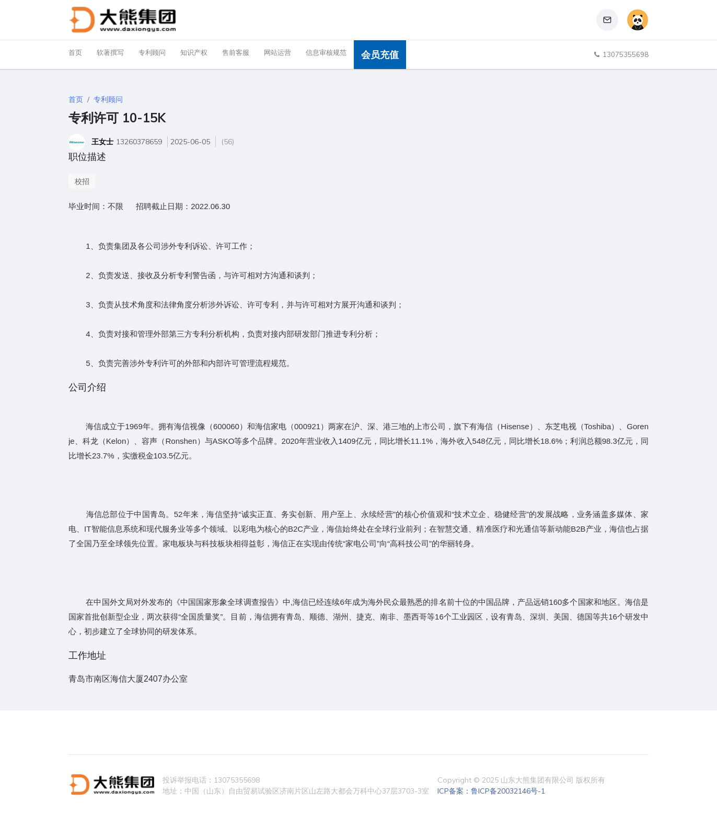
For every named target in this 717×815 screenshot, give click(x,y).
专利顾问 (152, 52)
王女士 (102, 141)
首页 (75, 52)
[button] (607, 20)
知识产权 (193, 52)
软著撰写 (110, 52)
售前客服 (235, 52)
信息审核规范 (326, 52)
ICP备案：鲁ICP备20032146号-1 (491, 791)
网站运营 (277, 52)
